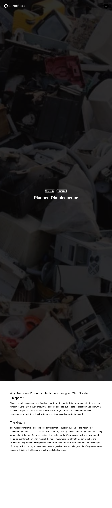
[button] (106, 6)
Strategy (49, 191)
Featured (62, 191)
